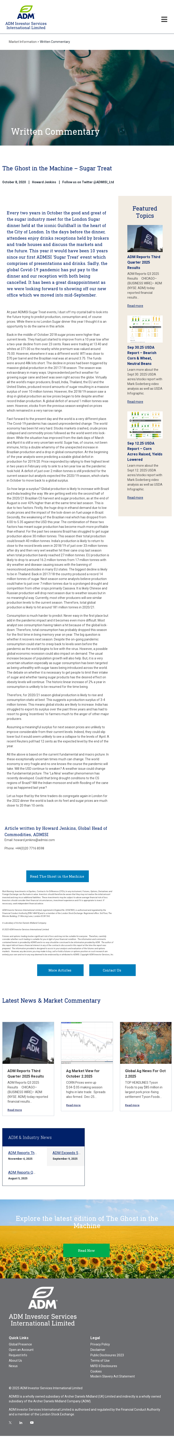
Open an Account (21, 1354)
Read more (135, 306)
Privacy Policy (100, 1348)
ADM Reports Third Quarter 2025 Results (143, 262)
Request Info (18, 1359)
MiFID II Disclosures (103, 1370)
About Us (15, 1364)
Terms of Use (100, 1364)
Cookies (96, 1375)
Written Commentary (55, 42)
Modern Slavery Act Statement (112, 1380)
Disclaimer (97, 1354)
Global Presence (20, 1348)
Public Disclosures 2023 (107, 1359)
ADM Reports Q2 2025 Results (32, 1176)
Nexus (13, 1370)
